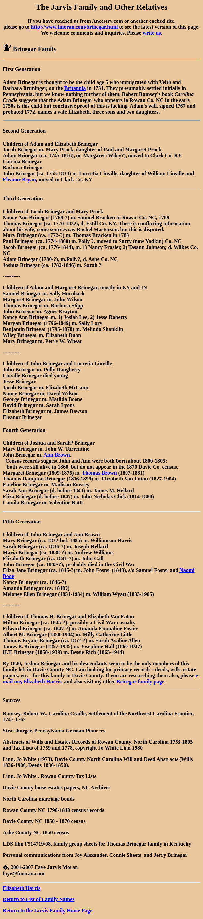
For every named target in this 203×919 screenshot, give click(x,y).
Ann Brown (56, 455)
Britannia (75, 88)
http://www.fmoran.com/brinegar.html (74, 27)
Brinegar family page (140, 681)
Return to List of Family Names (38, 899)
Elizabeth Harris (21, 888)
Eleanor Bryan (19, 179)
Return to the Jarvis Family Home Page (47, 910)
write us (152, 33)
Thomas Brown (99, 473)
